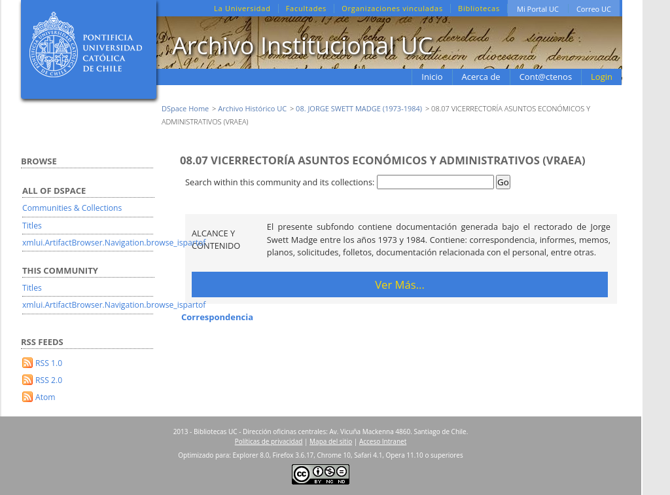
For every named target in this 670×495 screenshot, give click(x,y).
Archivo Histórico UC (252, 108)
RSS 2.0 (48, 380)
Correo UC (593, 9)
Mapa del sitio (330, 441)
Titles (32, 225)
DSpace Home (185, 108)
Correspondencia (217, 317)
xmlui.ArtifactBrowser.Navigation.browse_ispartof (113, 242)
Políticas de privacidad (269, 441)
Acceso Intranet (382, 441)
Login (601, 76)
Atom (45, 397)
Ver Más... (400, 284)
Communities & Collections (72, 207)
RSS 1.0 (48, 363)
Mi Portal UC (538, 9)
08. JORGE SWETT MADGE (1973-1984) (359, 108)
